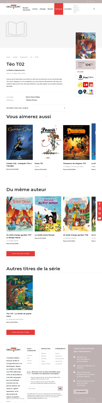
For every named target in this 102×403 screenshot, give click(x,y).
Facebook (99, 204)
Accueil (8, 57)
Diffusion (43, 353)
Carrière (29, 360)
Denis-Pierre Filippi (33, 97)
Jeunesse (58, 9)
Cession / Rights (45, 363)
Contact (29, 363)
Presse (43, 361)
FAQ (28, 358)
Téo (31, 57)
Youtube (99, 218)
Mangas (43, 9)
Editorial (43, 356)
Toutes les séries (24, 57)
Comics (35, 9)
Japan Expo (58, 361)
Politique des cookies (87, 400)
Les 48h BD (58, 363)
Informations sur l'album (35, 108)
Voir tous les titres (20, 253)
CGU (82, 399)
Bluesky (99, 213)
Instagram (99, 208)
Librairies (43, 358)
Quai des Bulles (59, 358)
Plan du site (91, 400)
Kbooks (50, 9)
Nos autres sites (13, 1)
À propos (29, 355)
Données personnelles (77, 399)
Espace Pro (92, 1)
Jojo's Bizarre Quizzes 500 (76, 9)
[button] (46, 176)
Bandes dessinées (26, 9)
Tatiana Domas (31, 100)
